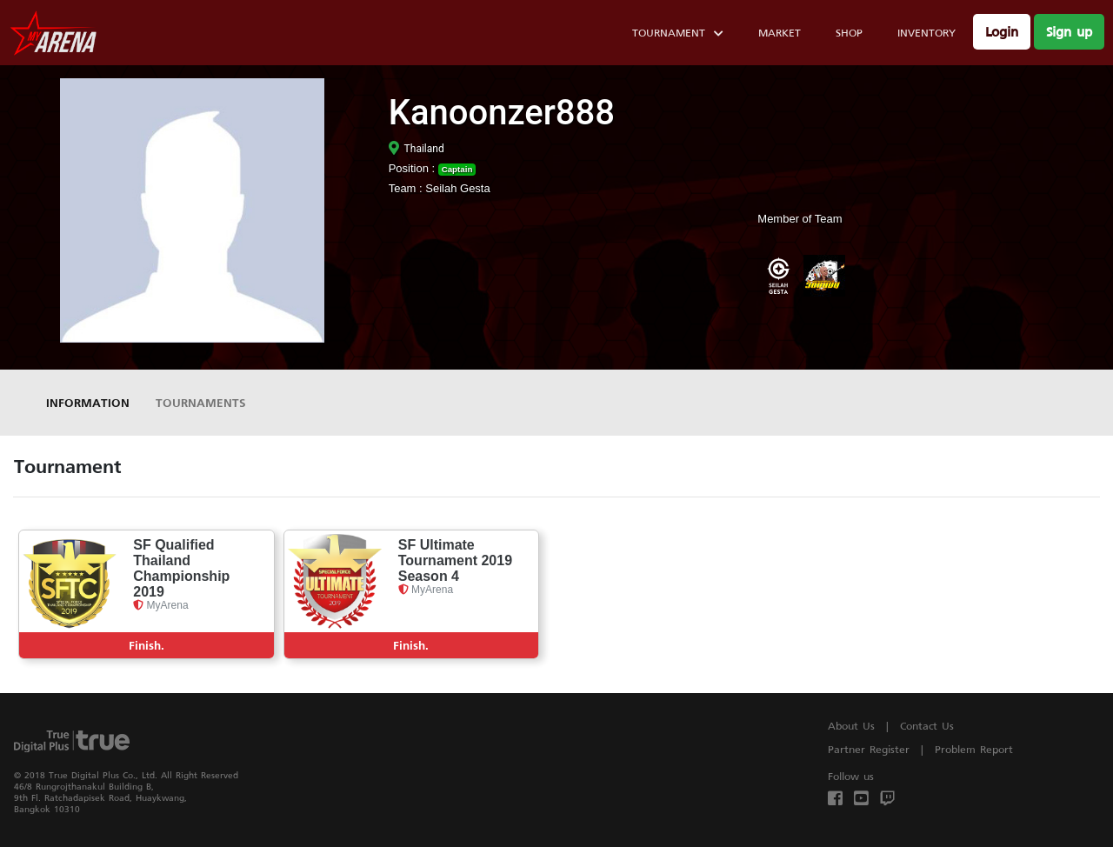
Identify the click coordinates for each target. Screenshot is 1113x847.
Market (779, 33)
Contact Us (927, 726)
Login (1001, 31)
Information (88, 402)
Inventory (926, 33)
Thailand (416, 149)
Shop (849, 33)
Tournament (677, 35)
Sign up (1069, 31)
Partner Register (869, 749)
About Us (851, 726)
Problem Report (974, 749)
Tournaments (201, 402)
